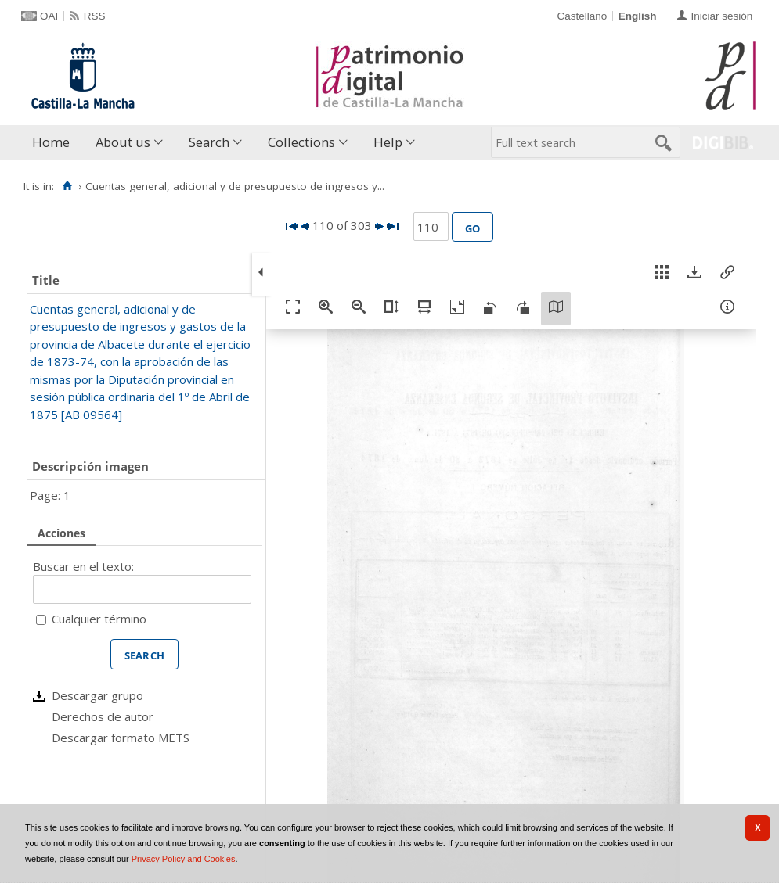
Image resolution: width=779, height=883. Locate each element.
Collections (301, 142)
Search (209, 142)
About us (123, 142)
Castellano (582, 16)
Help (387, 142)
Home (51, 142)
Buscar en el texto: (83, 566)
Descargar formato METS (120, 737)
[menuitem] (54, 142)
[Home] (67, 186)
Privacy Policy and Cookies (184, 858)
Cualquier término (99, 618)
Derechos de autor (102, 716)
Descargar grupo (97, 695)
